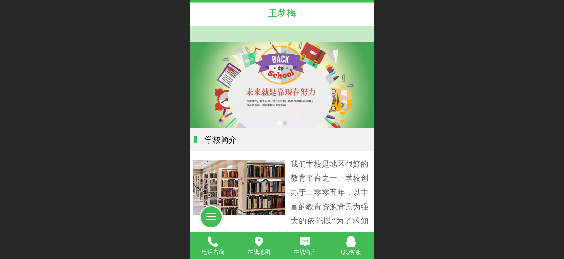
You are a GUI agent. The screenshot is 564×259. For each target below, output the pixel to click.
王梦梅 (282, 13)
